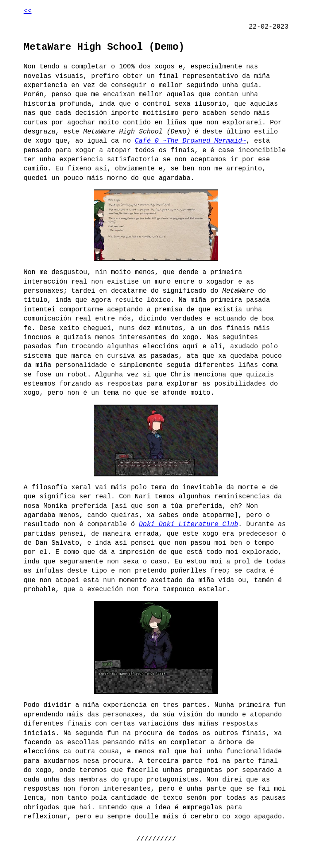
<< (27, 11)
